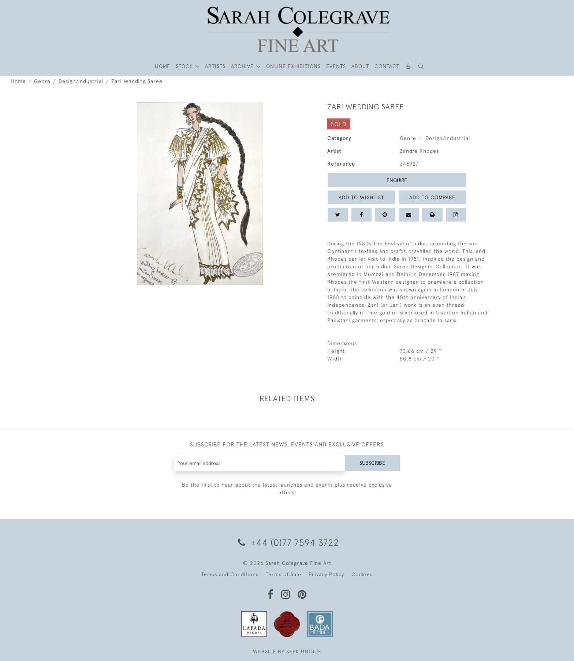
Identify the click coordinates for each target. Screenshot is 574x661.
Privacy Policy (326, 574)
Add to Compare (432, 197)
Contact (386, 66)
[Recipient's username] (259, 463)
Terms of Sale (283, 574)
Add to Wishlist (361, 197)
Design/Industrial (81, 81)
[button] (421, 66)
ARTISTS (215, 66)
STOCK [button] (185, 66)
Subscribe (372, 463)
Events (336, 66)
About (360, 66)
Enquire (397, 180)
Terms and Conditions (229, 574)
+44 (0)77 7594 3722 (287, 542)
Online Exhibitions (293, 66)
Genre (42, 81)
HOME (162, 66)
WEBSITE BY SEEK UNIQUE (287, 651)
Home (18, 81)
